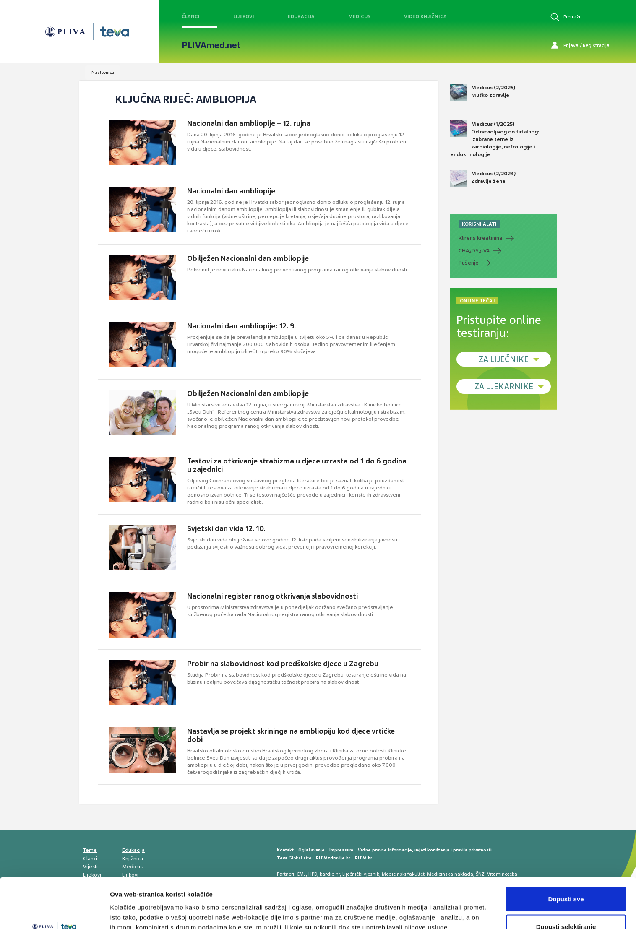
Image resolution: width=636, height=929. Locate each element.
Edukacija (301, 16)
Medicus (359, 16)
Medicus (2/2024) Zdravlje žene (483, 178)
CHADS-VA (474, 251)
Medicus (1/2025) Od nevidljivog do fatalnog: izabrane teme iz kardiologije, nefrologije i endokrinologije (495, 139)
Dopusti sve (566, 851)
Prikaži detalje (434, 907)
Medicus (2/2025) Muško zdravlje (482, 92)
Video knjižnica (425, 16)
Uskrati (566, 906)
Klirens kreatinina (480, 238)
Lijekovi (243, 16)
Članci (191, 16)
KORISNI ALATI (479, 224)
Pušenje (469, 262)
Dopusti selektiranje (566, 879)
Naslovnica (102, 72)
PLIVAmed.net (211, 45)
